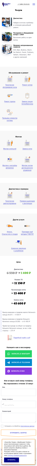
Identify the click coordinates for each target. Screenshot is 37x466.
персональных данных (27, 426)
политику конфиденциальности (17, 455)
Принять (11, 460)
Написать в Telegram (18, 362)
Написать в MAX (16, 371)
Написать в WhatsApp (18, 353)
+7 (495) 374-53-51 (24, 4)
